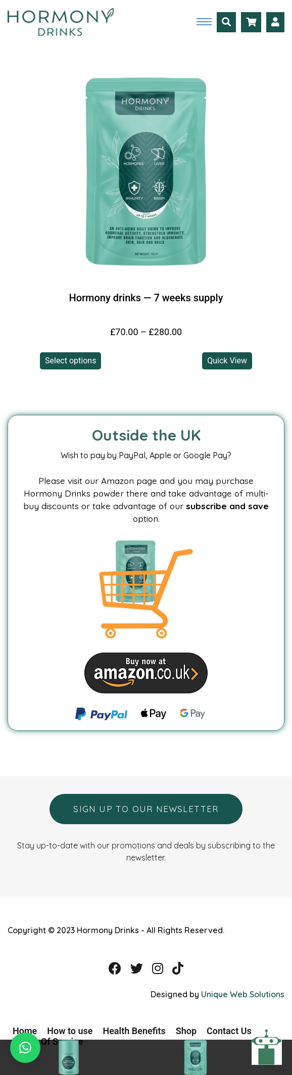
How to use (69, 1031)
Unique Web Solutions (242, 994)
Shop (186, 1031)
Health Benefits (134, 1031)
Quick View (227, 360)
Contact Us (229, 1031)
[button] (25, 1048)
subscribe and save (227, 506)
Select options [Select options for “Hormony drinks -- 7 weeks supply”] (70, 360)
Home (25, 1031)
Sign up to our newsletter (145, 808)
